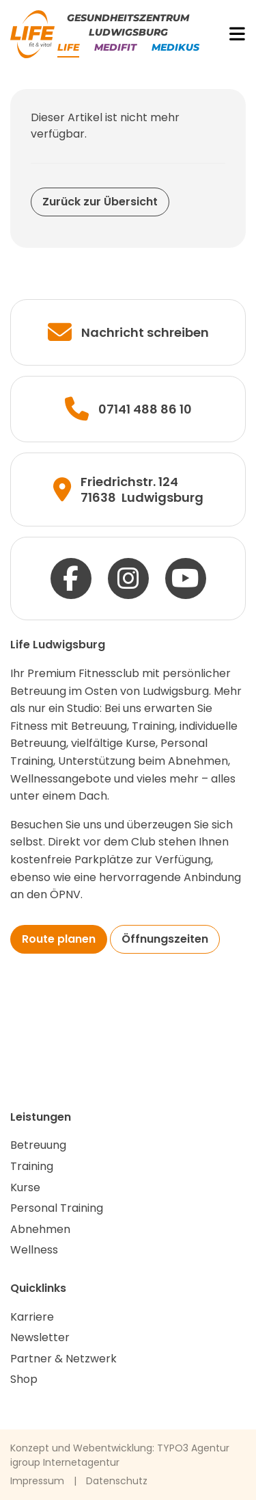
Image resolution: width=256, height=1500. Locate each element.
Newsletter (40, 1337)
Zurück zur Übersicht (100, 201)
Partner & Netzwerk (63, 1358)
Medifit (115, 47)
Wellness (34, 1250)
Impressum (37, 1481)
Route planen (59, 939)
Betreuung (38, 1145)
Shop (24, 1379)
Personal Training (56, 1208)
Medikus (175, 47)
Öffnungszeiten (165, 939)
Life (68, 47)
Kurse (25, 1187)
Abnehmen (40, 1229)
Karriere (32, 1317)
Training (31, 1166)
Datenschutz (116, 1481)
